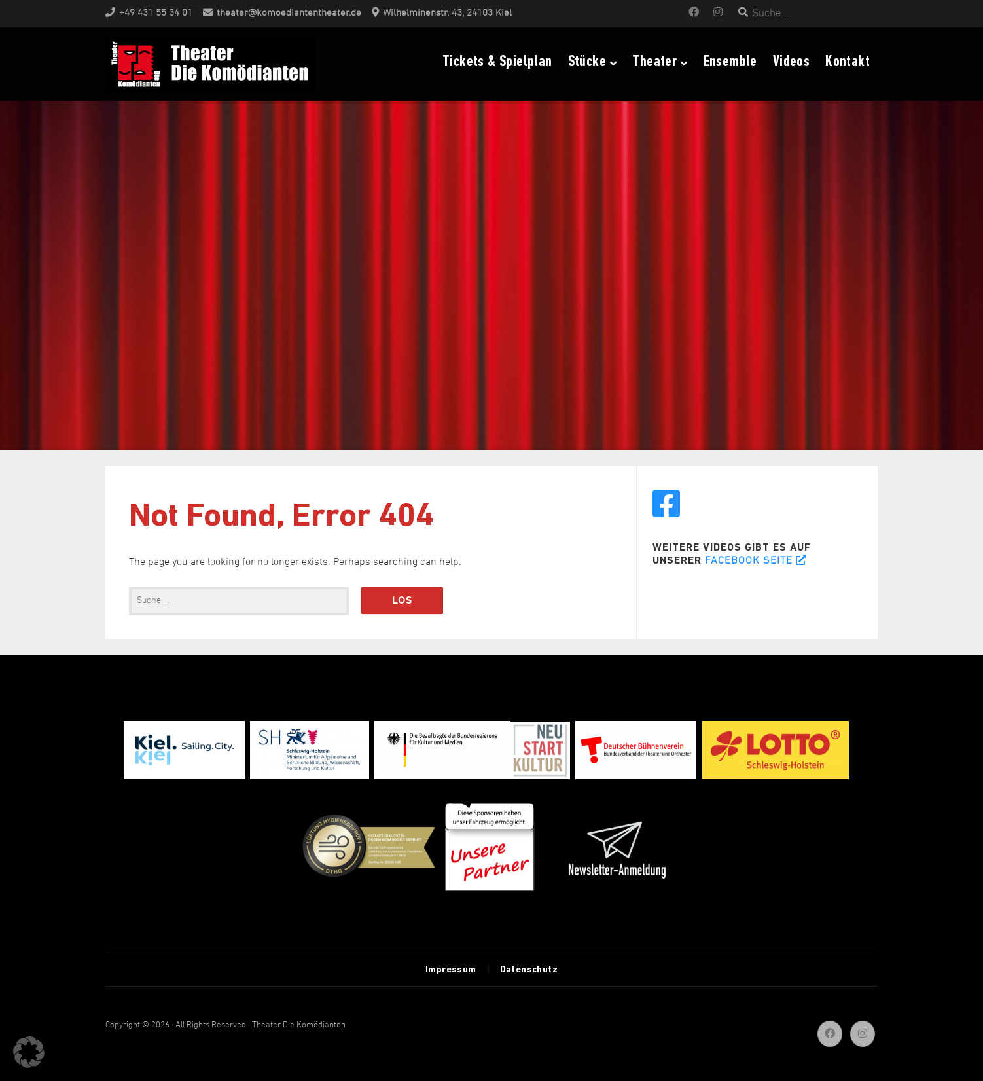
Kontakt (847, 62)
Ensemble (730, 62)
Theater (654, 62)
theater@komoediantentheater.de (289, 13)
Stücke (587, 62)
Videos (791, 62)
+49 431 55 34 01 (155, 13)
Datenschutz (529, 970)
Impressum (450, 970)
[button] (29, 1052)
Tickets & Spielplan (497, 62)
